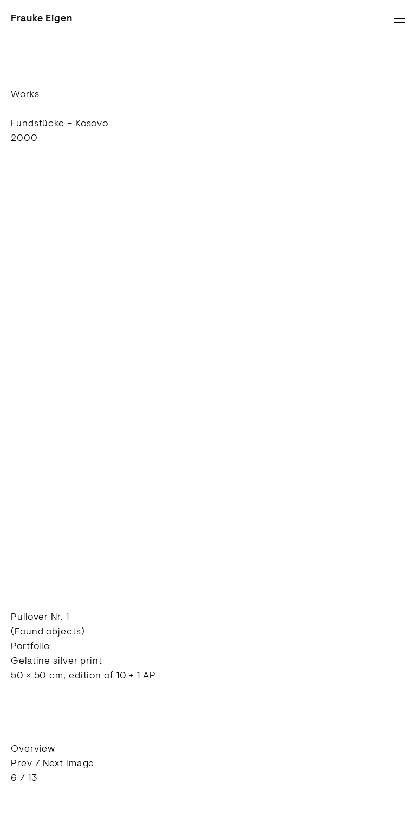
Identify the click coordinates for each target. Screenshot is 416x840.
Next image (68, 763)
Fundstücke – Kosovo (59, 123)
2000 (24, 137)
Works (25, 93)
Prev (21, 763)
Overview (33, 748)
